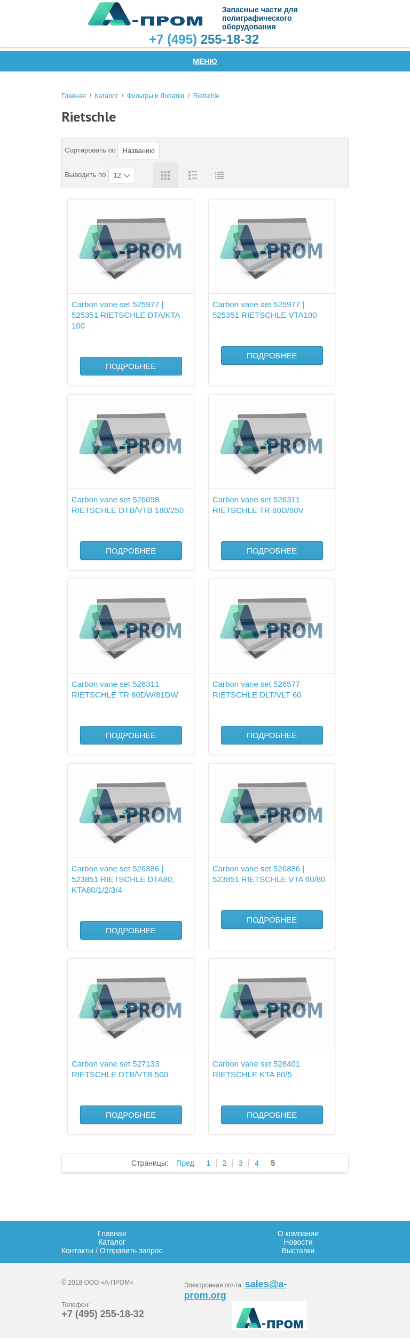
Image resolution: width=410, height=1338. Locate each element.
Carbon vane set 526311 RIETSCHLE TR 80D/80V (258, 505)
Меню (205, 61)
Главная (73, 96)
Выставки (297, 1250)
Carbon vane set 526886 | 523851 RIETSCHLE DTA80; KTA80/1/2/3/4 (123, 879)
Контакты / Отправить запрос (112, 1250)
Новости (297, 1242)
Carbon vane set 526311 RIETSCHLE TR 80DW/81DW (125, 689)
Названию (138, 151)
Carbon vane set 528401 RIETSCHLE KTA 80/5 (256, 1069)
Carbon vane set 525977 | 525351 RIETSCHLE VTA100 (264, 309)
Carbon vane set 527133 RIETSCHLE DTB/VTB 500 (120, 1069)
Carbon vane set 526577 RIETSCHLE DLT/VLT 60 (257, 689)
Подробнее (131, 366)
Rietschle (206, 96)
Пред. (186, 1163)
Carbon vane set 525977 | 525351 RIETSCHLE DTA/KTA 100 (126, 315)
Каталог (107, 96)
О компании (298, 1233)
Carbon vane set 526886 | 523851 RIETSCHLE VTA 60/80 (269, 874)
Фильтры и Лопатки (155, 96)
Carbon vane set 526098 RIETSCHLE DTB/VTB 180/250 (128, 505)
